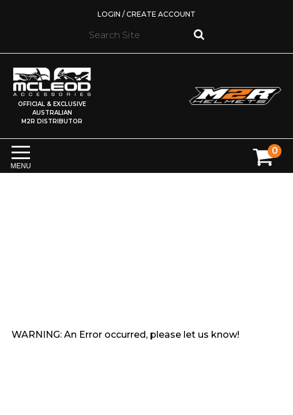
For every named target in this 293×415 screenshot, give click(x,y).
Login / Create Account (146, 14)
